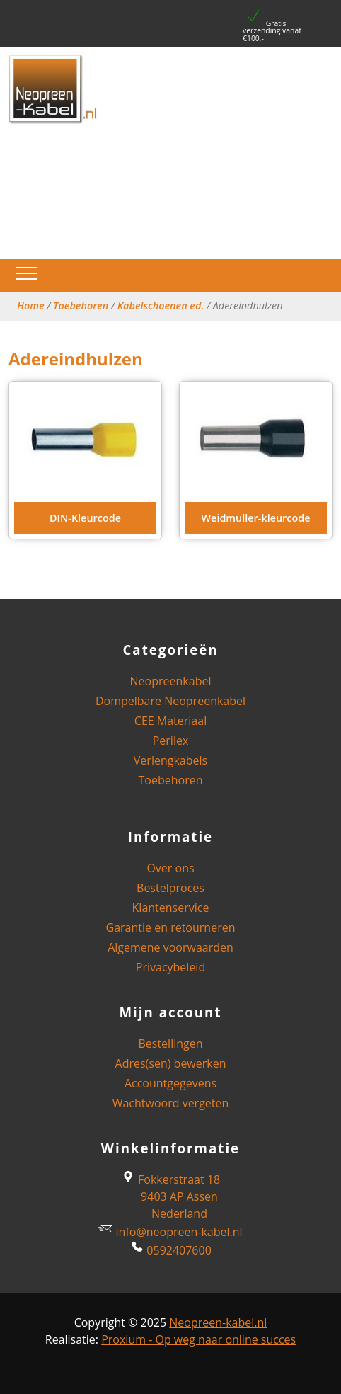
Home (31, 305)
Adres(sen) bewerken (170, 1063)
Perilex (171, 740)
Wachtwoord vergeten (170, 1103)
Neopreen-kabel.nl (218, 1322)
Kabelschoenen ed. (160, 305)
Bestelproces (170, 888)
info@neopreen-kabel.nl (179, 1232)
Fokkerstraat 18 (170, 1179)
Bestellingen (170, 1043)
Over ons (170, 868)
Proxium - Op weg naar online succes (198, 1339)
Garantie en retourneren (171, 927)
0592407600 (178, 1250)
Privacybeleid (170, 967)
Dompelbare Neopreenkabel (170, 701)
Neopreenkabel (171, 681)
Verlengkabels (170, 760)
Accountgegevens (170, 1083)
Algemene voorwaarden (170, 947)
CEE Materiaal (170, 721)
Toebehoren (80, 305)
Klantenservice (170, 907)
